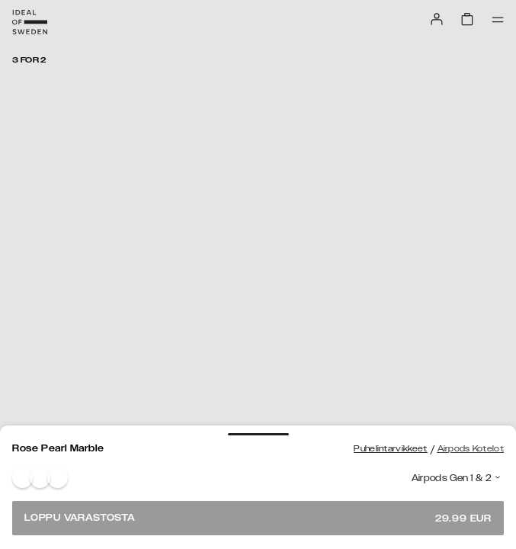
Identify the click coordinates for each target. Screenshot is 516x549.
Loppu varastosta (258, 518)
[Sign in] (436, 19)
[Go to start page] (29, 22)
